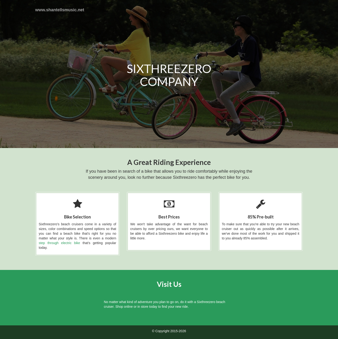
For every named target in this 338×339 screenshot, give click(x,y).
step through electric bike (59, 243)
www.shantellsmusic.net (59, 10)
